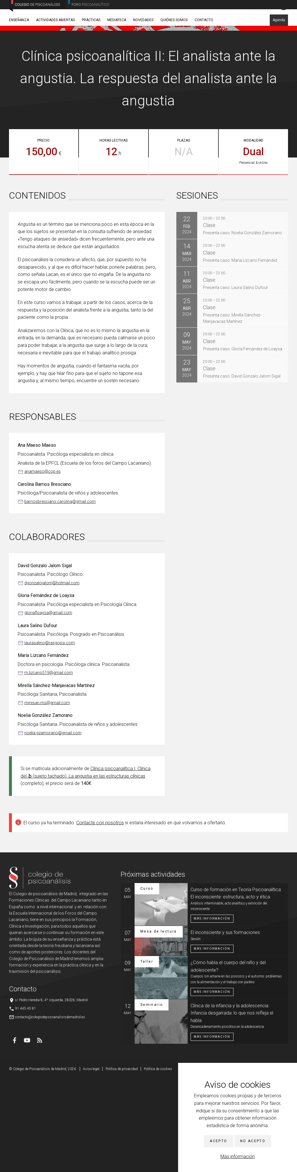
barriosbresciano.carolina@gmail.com (60, 596)
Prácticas (91, 45)
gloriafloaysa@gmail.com (48, 707)
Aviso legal (91, 1163)
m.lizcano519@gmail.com (48, 767)
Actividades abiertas (55, 45)
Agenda (279, 45)
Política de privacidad (122, 1163)
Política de (158, 1163)
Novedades (143, 45)
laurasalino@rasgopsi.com (49, 737)
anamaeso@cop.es (42, 565)
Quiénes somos (174, 45)
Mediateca (116, 45)
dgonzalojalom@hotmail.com (51, 677)
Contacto (204, 45)
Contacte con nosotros (100, 917)
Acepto (218, 1141)
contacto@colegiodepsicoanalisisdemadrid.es (50, 1111)
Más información (237, 1156)
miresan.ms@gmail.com (47, 797)
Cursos (44, 59)
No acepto (253, 1141)
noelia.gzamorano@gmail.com (53, 827)
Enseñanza (19, 45)
